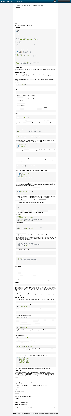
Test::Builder (17, 393)
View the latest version (39, 5)
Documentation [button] (19, 1)
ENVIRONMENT (18, 18)
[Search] (64, 1)
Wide (55, 1)
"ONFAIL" (45, 107)
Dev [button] (15, 1)
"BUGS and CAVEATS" (42, 199)
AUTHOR (17, 21)
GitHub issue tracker (35, 413)
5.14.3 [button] (12, 1)
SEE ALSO (18, 20)
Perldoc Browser (5, 1)
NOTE (17, 19)
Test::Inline (16, 396)
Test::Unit (21, 383)
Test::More (16, 383)
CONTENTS (17, 7)
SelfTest (21, 396)
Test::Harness (50, 69)
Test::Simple (17, 391)
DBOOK (25, 413)
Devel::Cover (24, 391)
